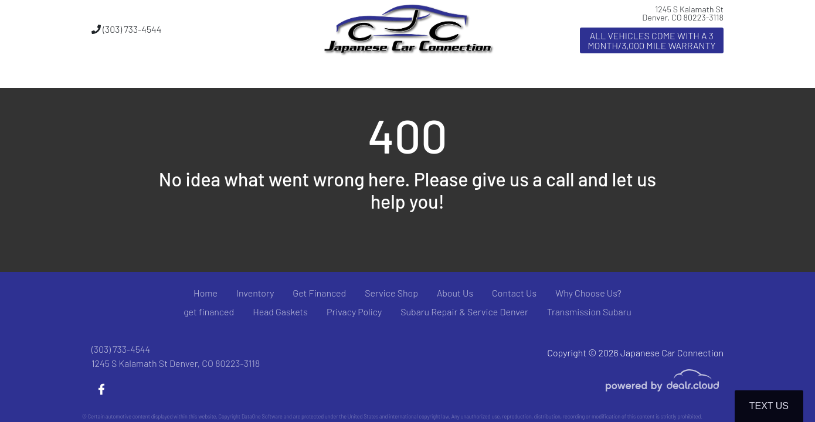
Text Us (769, 406)
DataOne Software (262, 416)
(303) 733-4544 (126, 29)
